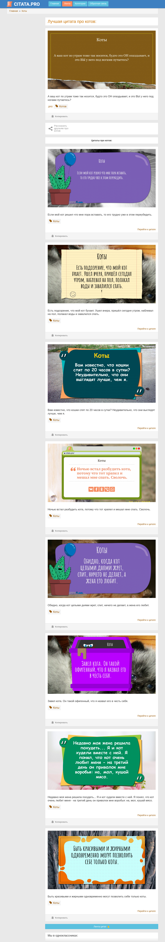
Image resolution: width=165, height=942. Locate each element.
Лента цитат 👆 (102, 926)
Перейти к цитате (146, 229)
